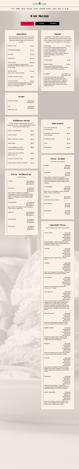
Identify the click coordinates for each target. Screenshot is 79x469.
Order (54, 9)
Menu (12, 9)
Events (36, 9)
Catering (42, 9)
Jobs (59, 9)
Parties (49, 9)
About (23, 9)
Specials (29, 9)
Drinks (18, 9)
